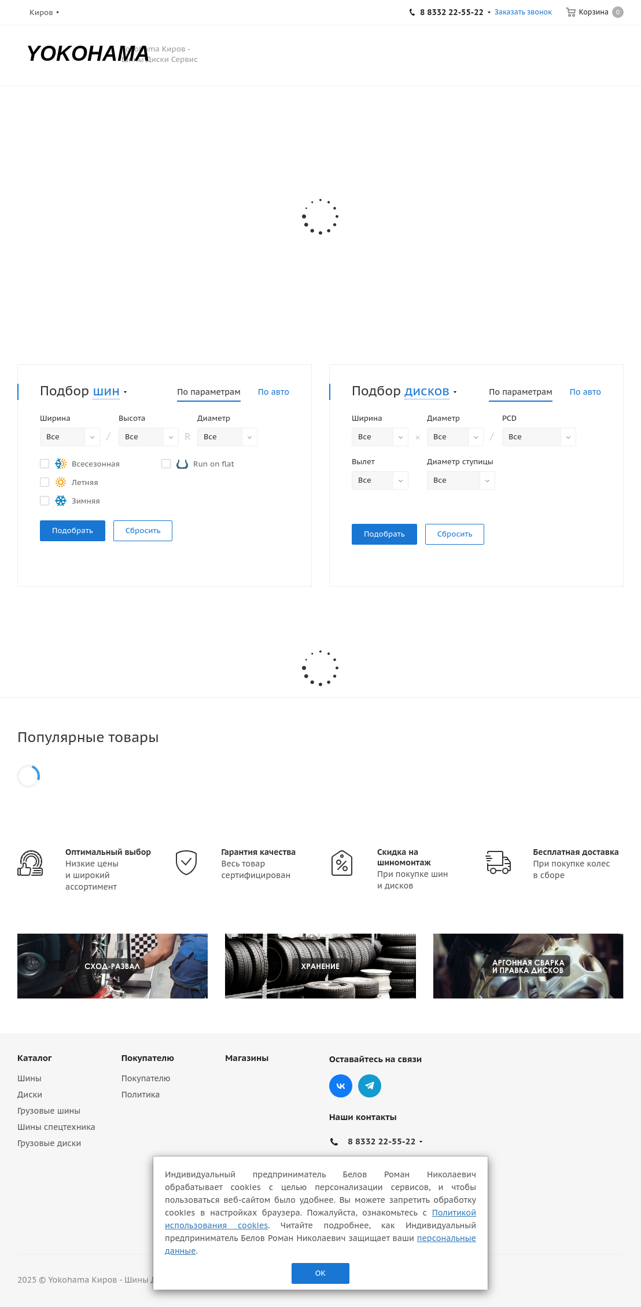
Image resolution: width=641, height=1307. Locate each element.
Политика (140, 1094)
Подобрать (72, 530)
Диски (29, 1094)
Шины (29, 1078)
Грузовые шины (48, 1111)
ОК (320, 1273)
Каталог (34, 1057)
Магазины (246, 1057)
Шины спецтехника (56, 1127)
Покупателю (147, 1057)
